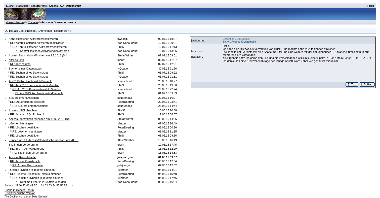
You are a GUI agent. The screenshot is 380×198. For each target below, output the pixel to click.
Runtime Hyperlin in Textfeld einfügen (32, 169)
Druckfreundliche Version (20, 192)
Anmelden (45, 30)
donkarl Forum (15, 22)
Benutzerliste (39, 6)
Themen (33, 22)
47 (23, 185)
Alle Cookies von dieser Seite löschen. (26, 196)
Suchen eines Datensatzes (25, 68)
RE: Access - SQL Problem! (27, 114)
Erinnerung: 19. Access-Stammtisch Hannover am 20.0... (43, 140)
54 (54, 185)
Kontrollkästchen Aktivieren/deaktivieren (33, 38)
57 (65, 185)
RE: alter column (20, 63)
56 (61, 185)
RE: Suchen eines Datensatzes (29, 72)
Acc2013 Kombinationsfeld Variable (30, 81)
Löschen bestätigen (21, 123)
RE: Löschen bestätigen (24, 127)
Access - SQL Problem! (23, 110)
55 (57, 185)
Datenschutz (73, 6)
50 (35, 185)
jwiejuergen (198, 40)
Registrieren (61, 30)
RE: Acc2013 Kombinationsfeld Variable (34, 85)
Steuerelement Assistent (24, 97)
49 (31, 185)
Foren (370, 6)
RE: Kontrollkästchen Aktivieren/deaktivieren (37, 42)
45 (16, 185)
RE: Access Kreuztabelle (25, 161)
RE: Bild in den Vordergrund (27, 148)
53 (50, 185)
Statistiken (22, 6)
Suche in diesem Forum (19, 189)
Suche (10, 6)
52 (46, 185)
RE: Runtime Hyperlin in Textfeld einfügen (35, 173)
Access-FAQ (56, 6)
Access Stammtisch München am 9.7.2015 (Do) (38, 55)
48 (27, 185)
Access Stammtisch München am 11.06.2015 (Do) (39, 118)
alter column (16, 59)
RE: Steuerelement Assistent (27, 101)
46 (20, 185)
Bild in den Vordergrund (23, 144)
